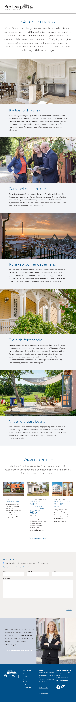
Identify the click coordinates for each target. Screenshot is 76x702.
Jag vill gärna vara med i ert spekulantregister (16, 567)
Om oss (26, 685)
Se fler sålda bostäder (38, 538)
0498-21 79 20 (43, 687)
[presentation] (17, 603)
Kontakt (27, 688)
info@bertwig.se (43, 693)
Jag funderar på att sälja (28, 563)
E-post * (54, 571)
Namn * (5, 571)
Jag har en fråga (10, 563)
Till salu (27, 671)
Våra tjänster (27, 681)
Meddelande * (7, 578)
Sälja (25, 674)
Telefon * (30, 571)
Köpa (25, 677)
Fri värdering (44, 563)
